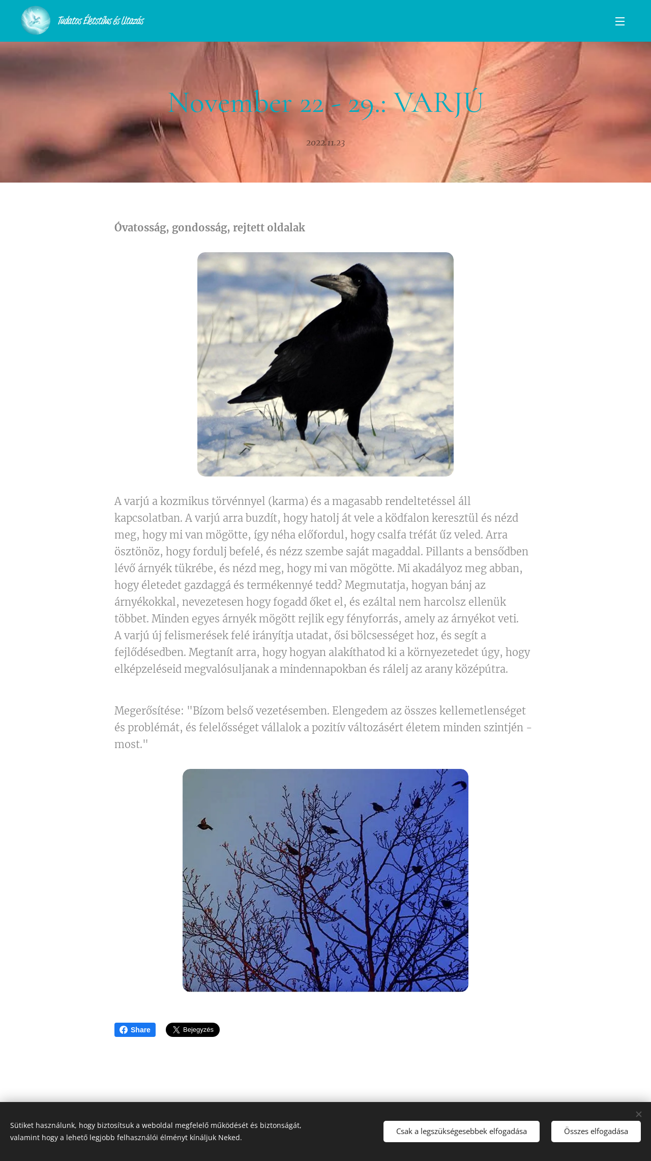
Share (135, 1030)
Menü (620, 21)
